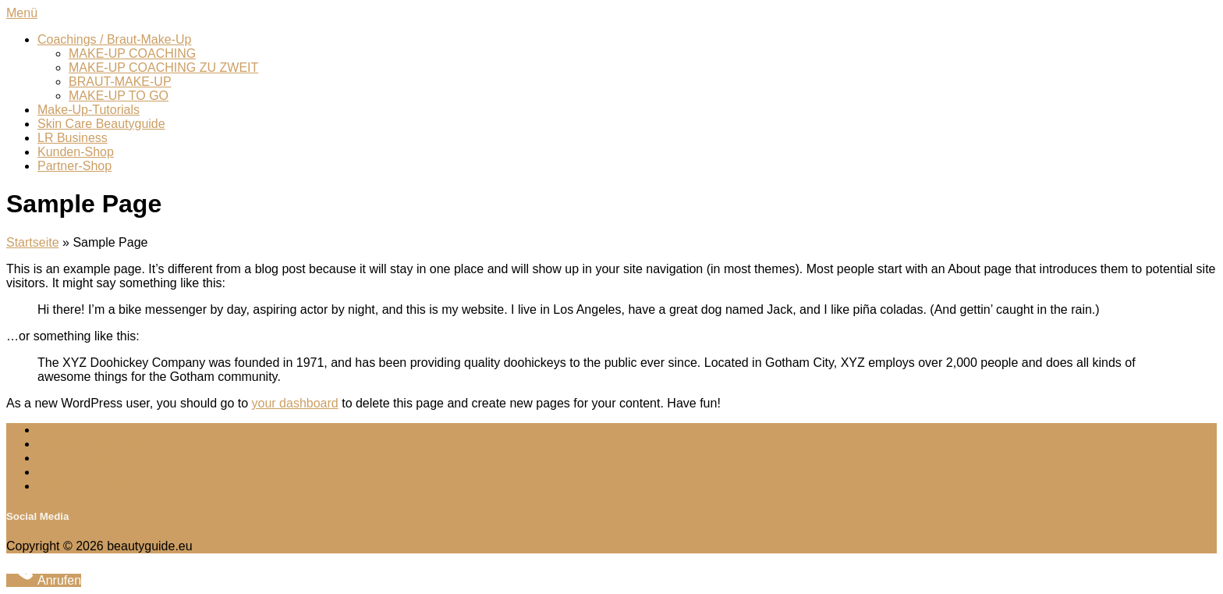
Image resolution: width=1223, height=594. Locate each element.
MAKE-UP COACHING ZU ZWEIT (163, 67)
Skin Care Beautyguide (101, 123)
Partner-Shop (74, 166)
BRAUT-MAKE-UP (120, 81)
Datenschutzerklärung (98, 443)
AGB (50, 471)
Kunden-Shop (75, 151)
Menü (21, 13)
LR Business (72, 137)
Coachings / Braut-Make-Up (114, 39)
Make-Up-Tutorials (88, 109)
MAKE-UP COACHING (132, 53)
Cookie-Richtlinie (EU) (98, 457)
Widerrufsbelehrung (92, 486)
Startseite (32, 242)
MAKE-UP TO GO (118, 95)
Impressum (68, 429)
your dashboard (295, 403)
